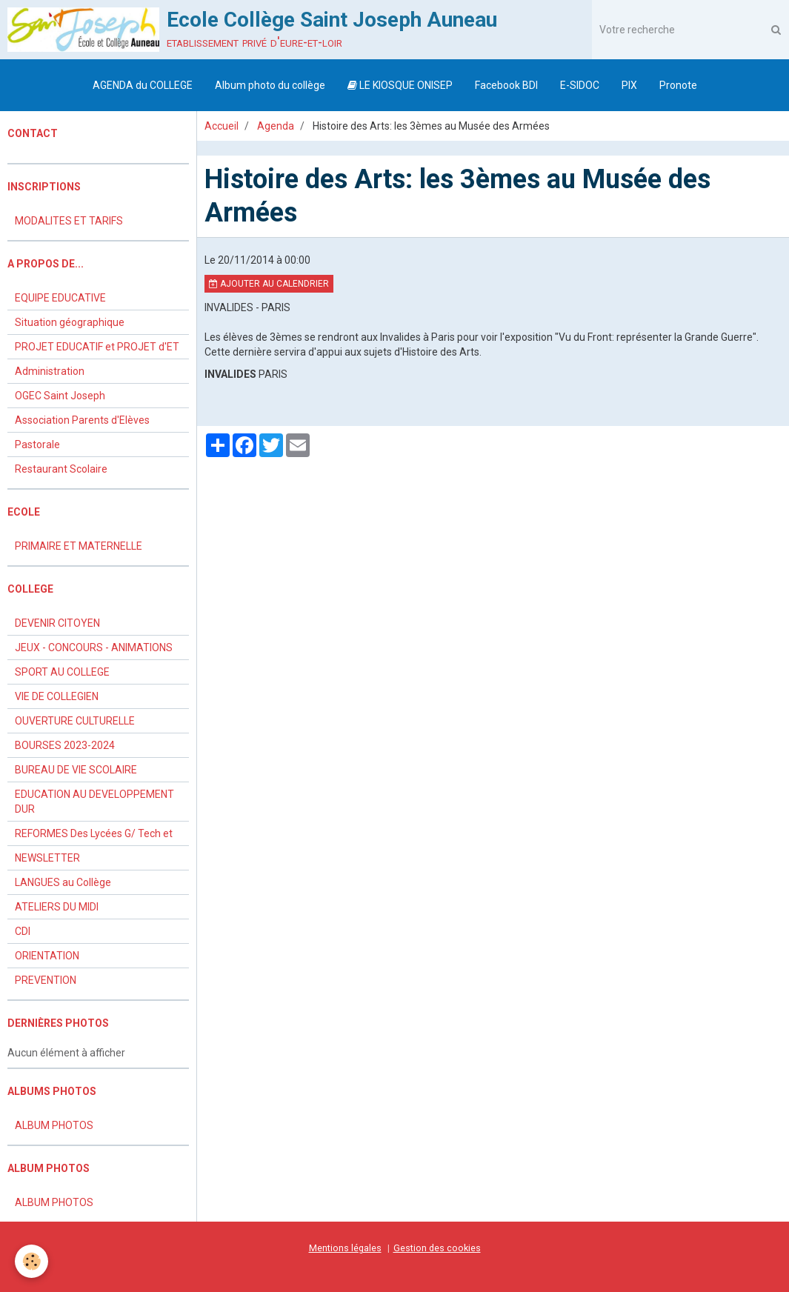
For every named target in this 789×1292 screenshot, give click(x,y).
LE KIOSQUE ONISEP (400, 85)
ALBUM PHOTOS (54, 1125)
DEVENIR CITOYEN (57, 623)
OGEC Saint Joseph (60, 396)
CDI (22, 931)
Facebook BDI (506, 85)
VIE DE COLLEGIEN (57, 696)
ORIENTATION (47, 956)
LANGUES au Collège (63, 882)
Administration (49, 371)
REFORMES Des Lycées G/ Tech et (94, 833)
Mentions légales (345, 1247)
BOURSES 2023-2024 (65, 745)
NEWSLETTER (47, 858)
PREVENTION (45, 980)
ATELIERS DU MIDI (57, 907)
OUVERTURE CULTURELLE (75, 721)
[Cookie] (31, 1261)
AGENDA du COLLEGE (143, 85)
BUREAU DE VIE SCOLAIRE (76, 770)
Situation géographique (69, 322)
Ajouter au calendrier (269, 284)
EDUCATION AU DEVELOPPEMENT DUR (94, 801)
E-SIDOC (579, 85)
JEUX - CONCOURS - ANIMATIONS (94, 647)
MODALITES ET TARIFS (69, 221)
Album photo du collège (270, 85)
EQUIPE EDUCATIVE (60, 298)
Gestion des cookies (437, 1247)
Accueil (221, 126)
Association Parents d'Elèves (82, 420)
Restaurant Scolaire (61, 469)
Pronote (678, 85)
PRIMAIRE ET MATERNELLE (78, 546)
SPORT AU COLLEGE (62, 672)
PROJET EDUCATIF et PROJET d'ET (97, 347)
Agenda (275, 126)
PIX (629, 85)
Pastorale (37, 444)
